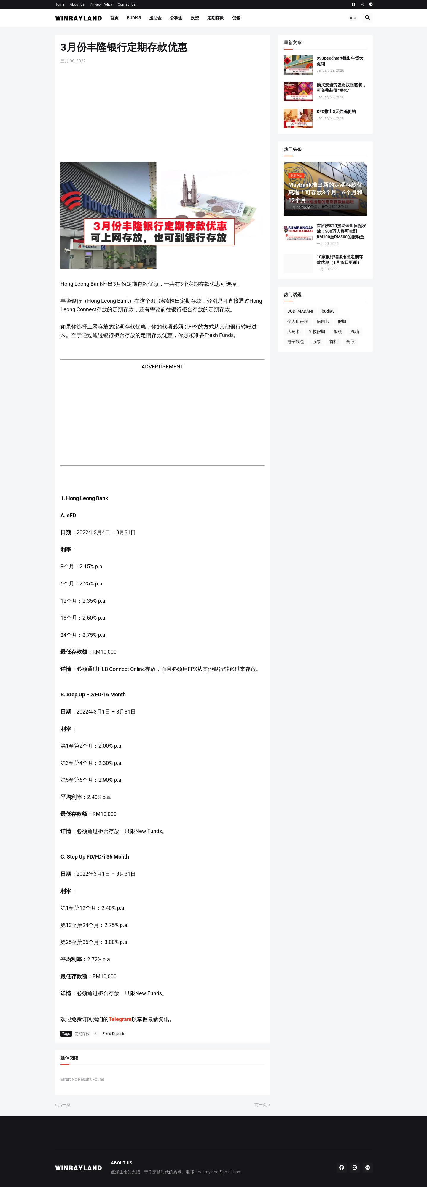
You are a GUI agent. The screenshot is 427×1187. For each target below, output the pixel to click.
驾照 (350, 341)
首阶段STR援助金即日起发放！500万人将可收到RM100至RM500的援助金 (341, 231)
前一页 (260, 1104)
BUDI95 (134, 17)
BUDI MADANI (300, 311)
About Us (77, 4)
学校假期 (316, 331)
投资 (195, 17)
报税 (338, 331)
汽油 (354, 331)
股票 (317, 341)
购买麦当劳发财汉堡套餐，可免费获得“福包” (342, 87)
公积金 (176, 17)
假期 (342, 321)
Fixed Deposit (113, 1034)
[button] (353, 18)
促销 (236, 17)
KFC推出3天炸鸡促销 (336, 111)
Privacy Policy (101, 4)
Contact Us (127, 4)
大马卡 (293, 331)
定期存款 (215, 17)
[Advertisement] (162, 112)
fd (96, 1034)
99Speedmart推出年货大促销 (340, 61)
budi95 (328, 311)
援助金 (155, 17)
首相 (333, 341)
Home (59, 4)
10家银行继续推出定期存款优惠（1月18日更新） (340, 259)
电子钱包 (295, 341)
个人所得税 (297, 321)
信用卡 (323, 321)
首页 (114, 17)
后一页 (64, 1104)
